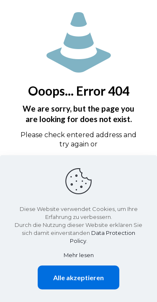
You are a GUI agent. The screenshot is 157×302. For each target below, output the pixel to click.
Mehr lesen (79, 255)
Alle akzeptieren (78, 277)
